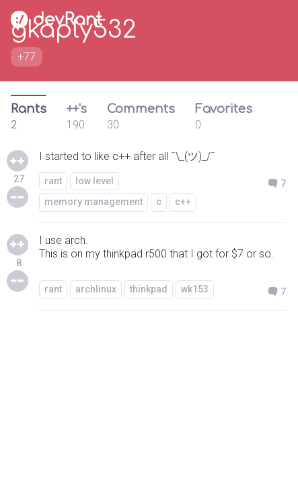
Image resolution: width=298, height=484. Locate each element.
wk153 (195, 289)
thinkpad (148, 289)
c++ (183, 201)
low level (94, 180)
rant (53, 180)
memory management (93, 201)
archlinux (95, 289)
